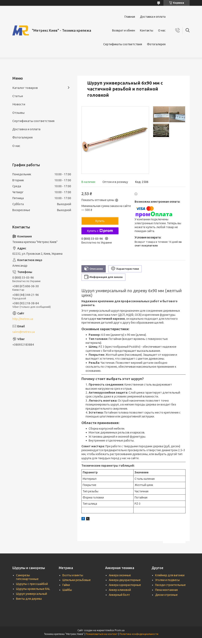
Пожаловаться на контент (102, 634)
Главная (129, 16)
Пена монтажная (166, 590)
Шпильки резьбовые (76, 580)
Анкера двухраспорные (125, 580)
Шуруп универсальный (31, 593)
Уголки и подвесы (167, 580)
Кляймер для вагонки (169, 575)
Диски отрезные (166, 594)
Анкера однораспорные (125, 585)
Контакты (146, 30)
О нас (162, 30)
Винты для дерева (29, 598)
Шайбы (67, 590)
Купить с (100, 231)
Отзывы (18, 112)
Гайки (66, 585)
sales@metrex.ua (23, 332)
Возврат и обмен (123, 30)
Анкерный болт (119, 594)
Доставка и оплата (153, 16)
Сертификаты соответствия (122, 44)
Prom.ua (119, 630)
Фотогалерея (156, 44)
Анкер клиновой (120, 590)
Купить (100, 221)
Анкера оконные (120, 575)
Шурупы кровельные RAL (33, 588)
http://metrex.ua (22, 319)
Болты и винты (72, 575)
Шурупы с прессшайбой (32, 584)
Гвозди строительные (170, 585)
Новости (18, 104)
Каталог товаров (25, 87)
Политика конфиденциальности (139, 634)
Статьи (17, 96)
